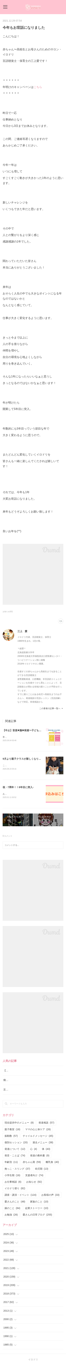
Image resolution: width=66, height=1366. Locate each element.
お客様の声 (50, 1195)
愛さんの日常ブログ (37, 1215)
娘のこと (12, 1208)
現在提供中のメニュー (19, 1123)
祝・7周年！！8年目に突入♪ (18, 787)
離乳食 (52, 1162)
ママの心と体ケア (38, 1130)
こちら (38, 86)
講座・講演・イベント (20, 1195)
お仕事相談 (13, 1182)
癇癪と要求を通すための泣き (19, 1080)
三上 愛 (22, 631)
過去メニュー (43, 1143)
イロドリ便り (15, 1189)
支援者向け (34, 1176)
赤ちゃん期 (32, 1162)
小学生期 (12, 1176)
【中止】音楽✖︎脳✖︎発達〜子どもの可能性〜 (27, 730)
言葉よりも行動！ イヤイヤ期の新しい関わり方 (29, 1090)
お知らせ (34, 1182)
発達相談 (46, 1123)
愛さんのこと (15, 1202)
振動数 (11, 1136)
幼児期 (41, 1169)
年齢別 (11, 1162)
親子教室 (12, 1130)
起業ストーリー (36, 1208)
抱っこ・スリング (17, 1169)
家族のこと (39, 1202)
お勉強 (11, 1215)
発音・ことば (15, 1156)
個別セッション (16, 1143)
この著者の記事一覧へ (51, 708)
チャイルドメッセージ (38, 1136)
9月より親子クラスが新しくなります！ (24, 759)
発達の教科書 (39, 1156)
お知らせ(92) (8, 612)
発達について (15, 1149)
